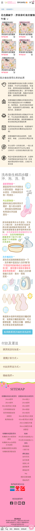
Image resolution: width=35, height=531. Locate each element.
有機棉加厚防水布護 (8, 58)
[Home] (2, 529)
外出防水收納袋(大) (26, 437)
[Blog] (23, 503)
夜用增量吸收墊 (9, 413)
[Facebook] (11, 503)
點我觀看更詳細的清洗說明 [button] (17, 332)
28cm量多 (26, 409)
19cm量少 (26, 399)
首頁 (2, 9)
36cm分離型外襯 (26, 426)
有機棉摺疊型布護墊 (9, 448)
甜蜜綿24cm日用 (24, 22)
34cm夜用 (26, 413)
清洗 (11, 529)
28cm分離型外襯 (26, 423)
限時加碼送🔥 (22, 2)
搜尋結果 (23, 529)
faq (26, 473)
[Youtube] (19, 503)
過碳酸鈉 (25, 446)
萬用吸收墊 (9, 419)
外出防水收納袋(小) (26, 440)
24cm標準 (9, 399)
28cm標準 (9, 403)
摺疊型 (9, 416)
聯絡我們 (25, 480)
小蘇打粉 (25, 450)
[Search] (6, 529)
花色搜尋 (9, 9)
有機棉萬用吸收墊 (9, 452)
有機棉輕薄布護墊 (7, 22)
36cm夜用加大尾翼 (9, 406)
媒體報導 (25, 467)
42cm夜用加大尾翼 (26, 419)
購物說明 (25, 470)
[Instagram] (15, 503)
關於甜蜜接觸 (26, 477)
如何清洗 (25, 457)
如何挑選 (25, 460)
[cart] (33, 3)
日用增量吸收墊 (9, 409)
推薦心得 (25, 463)
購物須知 (16, 529)
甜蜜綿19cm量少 (24, 40)
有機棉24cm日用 (7, 40)
